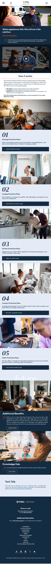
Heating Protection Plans (11, 139)
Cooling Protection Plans (11, 194)
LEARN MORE (12, 428)
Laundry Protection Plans (11, 303)
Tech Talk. (10, 481)
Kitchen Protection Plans (11, 249)
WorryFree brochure (18, 520)
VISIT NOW (11, 471)
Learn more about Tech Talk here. (23, 488)
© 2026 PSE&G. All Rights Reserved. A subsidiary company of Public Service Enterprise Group (25, 558)
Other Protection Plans (10, 358)
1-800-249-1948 (27, 512)
